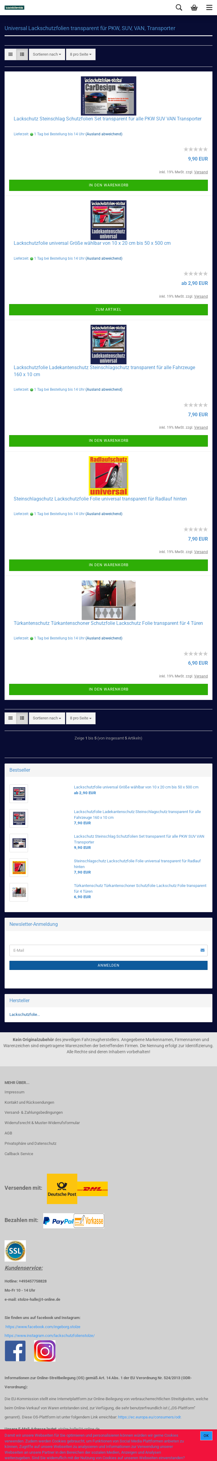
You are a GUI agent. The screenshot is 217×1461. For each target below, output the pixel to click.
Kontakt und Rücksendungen (29, 1102)
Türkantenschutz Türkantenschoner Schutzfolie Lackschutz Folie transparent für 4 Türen (108, 623)
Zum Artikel (108, 309)
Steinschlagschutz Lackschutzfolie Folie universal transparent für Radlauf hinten (100, 499)
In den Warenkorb (108, 185)
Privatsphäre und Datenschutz (30, 1143)
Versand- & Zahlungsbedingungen (34, 1112)
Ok (206, 1436)
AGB (8, 1133)
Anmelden (109, 965)
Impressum (14, 1092)
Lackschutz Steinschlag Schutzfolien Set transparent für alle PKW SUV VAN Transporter (107, 119)
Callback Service (19, 1153)
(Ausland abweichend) (104, 134)
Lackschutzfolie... (24, 1014)
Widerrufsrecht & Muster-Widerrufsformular (42, 1122)
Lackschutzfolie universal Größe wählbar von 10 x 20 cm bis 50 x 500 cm (92, 243)
